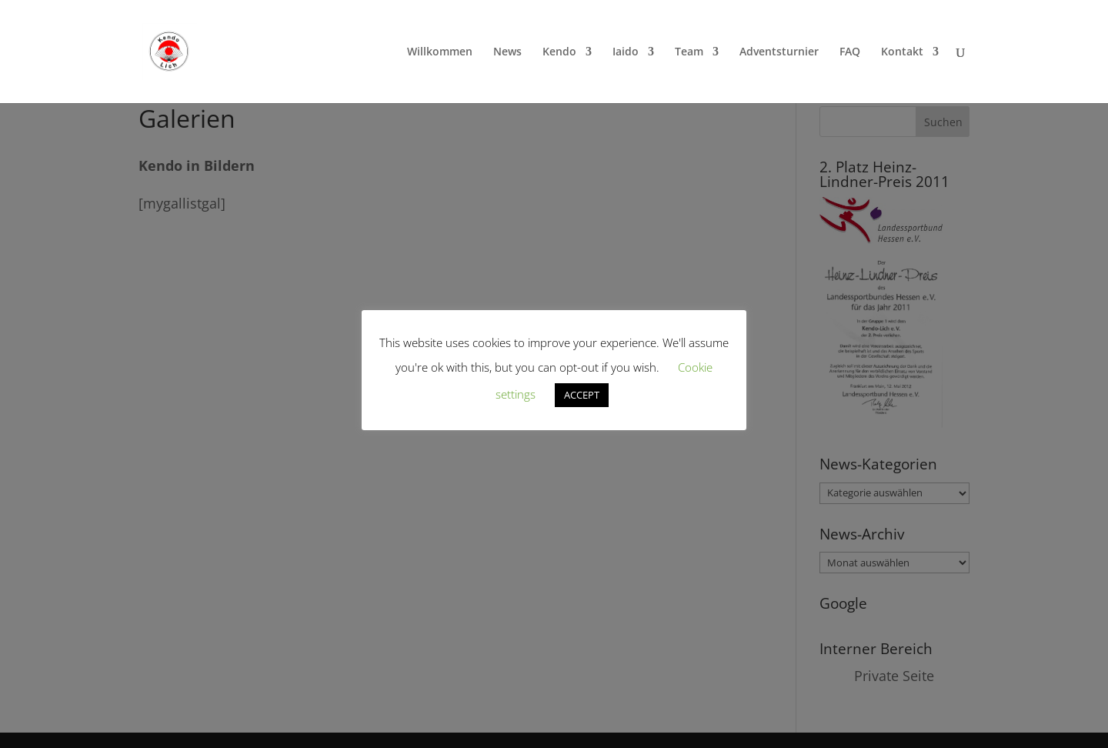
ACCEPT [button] (581, 395)
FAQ (849, 52)
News (507, 52)
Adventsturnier (779, 52)
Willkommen (439, 52)
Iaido (625, 52)
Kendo (559, 52)
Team (689, 52)
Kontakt (902, 52)
